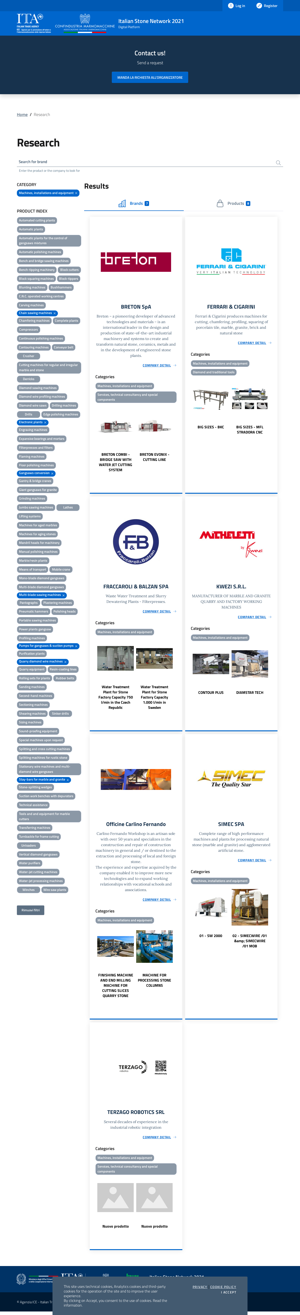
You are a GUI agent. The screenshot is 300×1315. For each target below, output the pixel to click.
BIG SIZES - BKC (211, 428)
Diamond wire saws (33, 405)
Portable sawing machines (37, 620)
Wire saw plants (54, 890)
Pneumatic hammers (33, 611)
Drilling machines (64, 405)
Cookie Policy (223, 1287)
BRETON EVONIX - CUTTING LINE (154, 458)
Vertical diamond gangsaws (38, 854)
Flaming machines (32, 457)
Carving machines (31, 305)
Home (22, 114)
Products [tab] (233, 204)
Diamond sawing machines (38, 388)
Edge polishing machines (60, 414)
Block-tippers (68, 279)
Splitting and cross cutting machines (44, 749)
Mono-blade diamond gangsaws (41, 578)
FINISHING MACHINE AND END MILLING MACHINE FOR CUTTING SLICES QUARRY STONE (115, 988)
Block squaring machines (36, 279)
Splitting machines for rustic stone (43, 758)
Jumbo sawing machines (36, 507)
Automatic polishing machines (40, 252)
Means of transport (32, 570)
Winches (28, 890)
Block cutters (69, 270)
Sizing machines (30, 722)
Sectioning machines (33, 705)
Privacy (200, 1287)
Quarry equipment (32, 669)
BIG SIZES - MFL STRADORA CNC (249, 431)
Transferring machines (34, 828)
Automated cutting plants (37, 220)
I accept (228, 1292)
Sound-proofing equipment (38, 731)
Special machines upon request (41, 740)
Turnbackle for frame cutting (39, 837)
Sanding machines (32, 687)
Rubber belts (65, 678)
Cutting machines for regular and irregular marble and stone (48, 368)
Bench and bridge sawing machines (44, 261)
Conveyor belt (63, 347)
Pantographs (29, 603)
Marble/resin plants (33, 561)
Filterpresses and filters (36, 448)
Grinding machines (32, 499)
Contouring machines (34, 347)
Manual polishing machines (38, 552)
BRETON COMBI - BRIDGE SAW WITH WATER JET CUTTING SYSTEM (115, 463)
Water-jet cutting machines (38, 872)
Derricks (28, 379)
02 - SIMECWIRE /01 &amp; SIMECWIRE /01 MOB (249, 943)
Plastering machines (57, 603)
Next (180, 440)
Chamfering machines (34, 321)
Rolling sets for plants (34, 678)
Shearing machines (32, 714)
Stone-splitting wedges (35, 787)
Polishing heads (64, 611)
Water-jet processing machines (41, 881)
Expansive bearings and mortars (41, 439)
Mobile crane (61, 570)
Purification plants (32, 654)
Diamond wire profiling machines (42, 397)
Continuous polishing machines (41, 338)
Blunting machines (32, 287)
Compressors (28, 330)
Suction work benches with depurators (46, 796)
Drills (28, 414)
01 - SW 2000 (210, 938)
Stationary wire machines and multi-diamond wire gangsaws (44, 770)
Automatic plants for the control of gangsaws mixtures (43, 241)
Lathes (68, 507)
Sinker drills (60, 714)
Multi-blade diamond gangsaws (41, 587)
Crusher (28, 356)
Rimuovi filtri (31, 910)
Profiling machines (32, 638)
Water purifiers (29, 863)
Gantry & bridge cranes (35, 481)
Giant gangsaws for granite (38, 490)
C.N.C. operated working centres (41, 296)
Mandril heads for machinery (39, 543)
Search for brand (34, 162)
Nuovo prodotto (115, 1230)
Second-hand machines (35, 696)
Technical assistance (33, 805)
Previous (92, 440)
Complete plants (66, 321)
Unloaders (28, 846)
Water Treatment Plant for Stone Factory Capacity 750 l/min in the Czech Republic (115, 699)
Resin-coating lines (63, 669)
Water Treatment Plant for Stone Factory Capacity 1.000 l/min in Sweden (154, 699)
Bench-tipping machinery (37, 270)
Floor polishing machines (36, 465)
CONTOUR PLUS (211, 694)
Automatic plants (31, 229)
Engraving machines (33, 430)
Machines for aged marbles (38, 525)
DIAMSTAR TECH (249, 694)
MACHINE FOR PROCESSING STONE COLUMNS (154, 983)
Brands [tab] (134, 204)
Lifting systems (30, 516)
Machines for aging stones (37, 534)
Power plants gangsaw (35, 629)
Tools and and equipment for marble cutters (44, 817)
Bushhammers (61, 287)
